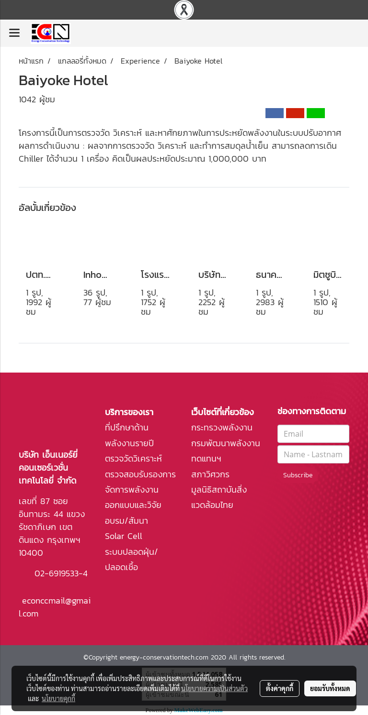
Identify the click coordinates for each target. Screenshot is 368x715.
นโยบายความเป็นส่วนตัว (214, 688)
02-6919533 (56, 573)
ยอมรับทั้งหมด (330, 688)
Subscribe (297, 475)
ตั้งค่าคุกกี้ (279, 688)
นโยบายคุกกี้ (58, 698)
